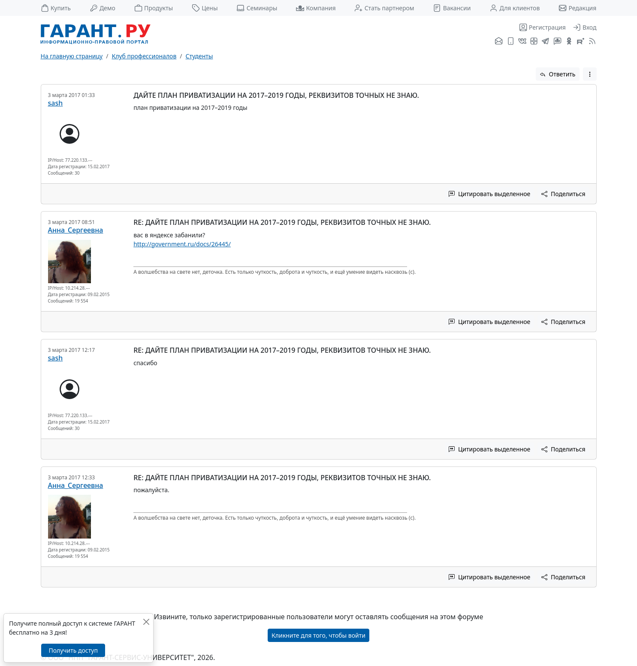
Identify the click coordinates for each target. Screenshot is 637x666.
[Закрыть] (146, 621)
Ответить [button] (558, 74)
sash (55, 103)
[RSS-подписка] (591, 41)
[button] (590, 74)
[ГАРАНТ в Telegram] (545, 41)
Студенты (199, 56)
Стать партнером (384, 8)
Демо (102, 8)
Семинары (256, 8)
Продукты (153, 8)
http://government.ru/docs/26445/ (182, 244)
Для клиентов (514, 8)
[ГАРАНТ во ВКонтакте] (522, 41)
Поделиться (563, 194)
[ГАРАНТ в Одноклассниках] (569, 41)
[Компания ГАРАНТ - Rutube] (580, 41)
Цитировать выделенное (489, 194)
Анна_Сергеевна (75, 230)
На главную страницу (72, 56)
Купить (56, 8)
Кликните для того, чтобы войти (318, 635)
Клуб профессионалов (144, 56)
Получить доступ (72, 650)
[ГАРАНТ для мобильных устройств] (510, 41)
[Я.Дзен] (534, 41)
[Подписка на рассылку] (498, 41)
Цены (205, 8)
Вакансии (452, 8)
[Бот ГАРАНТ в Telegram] (557, 41)
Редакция (577, 8)
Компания (315, 8)
